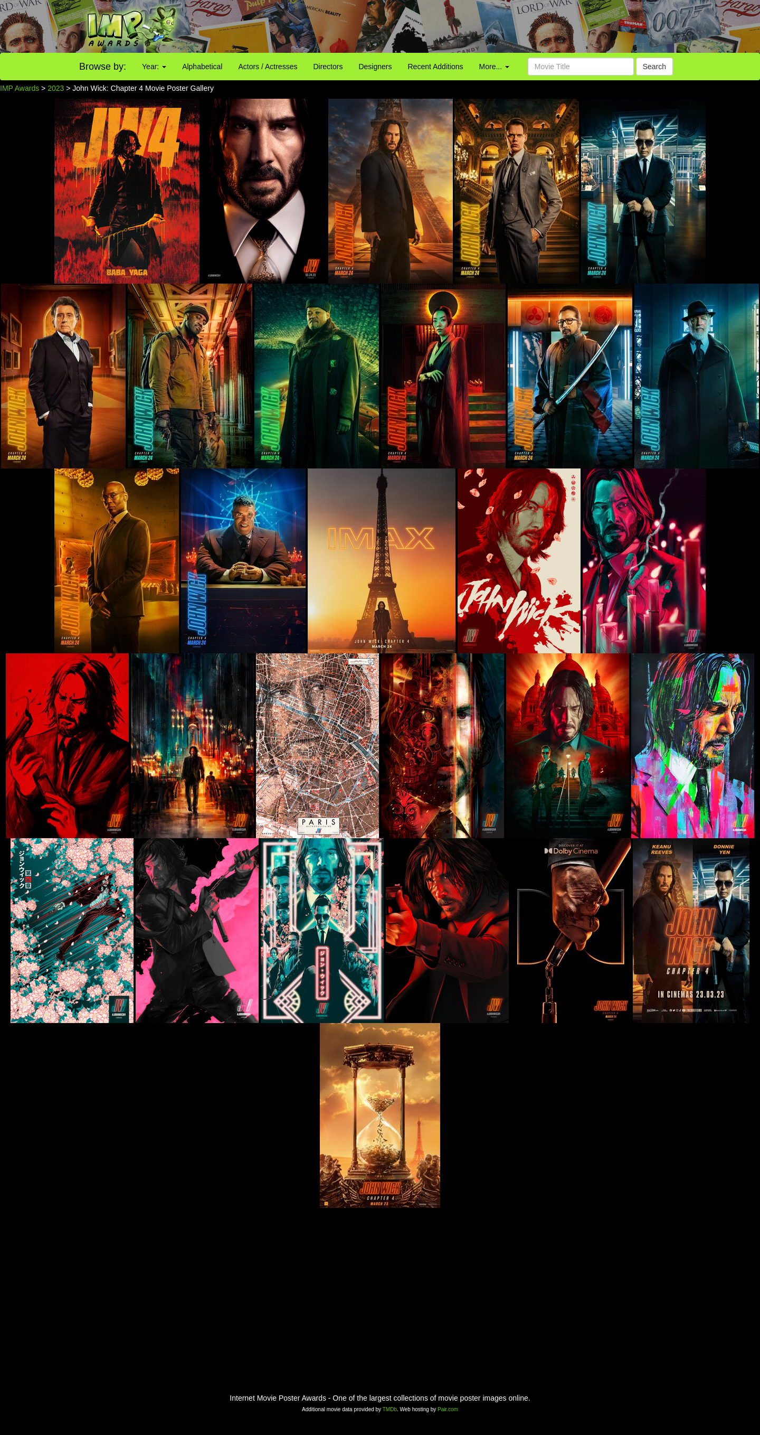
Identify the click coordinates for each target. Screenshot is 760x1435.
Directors (328, 66)
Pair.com (448, 1409)
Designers (375, 66)
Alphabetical (202, 66)
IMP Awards (19, 88)
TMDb (390, 1409)
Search (654, 66)
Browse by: (102, 66)
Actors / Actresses (267, 66)
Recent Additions (435, 66)
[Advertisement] (475, 26)
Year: (154, 66)
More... (494, 66)
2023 (56, 88)
